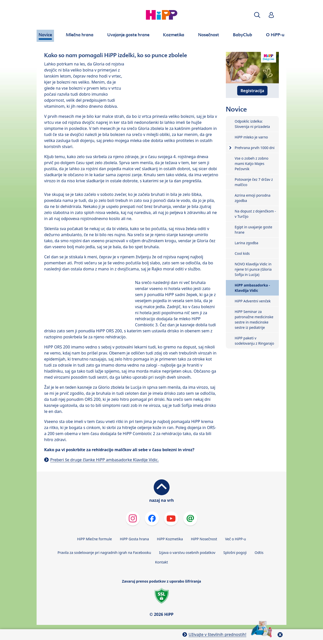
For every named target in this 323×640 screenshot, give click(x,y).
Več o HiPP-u (235, 539)
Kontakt (161, 562)
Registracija (252, 90)
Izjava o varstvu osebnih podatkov (187, 552)
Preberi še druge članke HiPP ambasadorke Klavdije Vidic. (104, 460)
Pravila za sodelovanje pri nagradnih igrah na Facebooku (104, 552)
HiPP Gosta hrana (134, 539)
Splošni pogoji (235, 552)
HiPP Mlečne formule (94, 539)
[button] (257, 15)
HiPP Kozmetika (170, 539)
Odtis (259, 552)
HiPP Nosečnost (204, 539)
